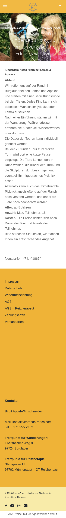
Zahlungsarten (15, 315)
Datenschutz (14, 288)
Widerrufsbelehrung (19, 295)
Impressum (13, 281)
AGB (8, 301)
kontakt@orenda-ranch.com (32, 422)
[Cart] (58, 6)
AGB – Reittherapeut (19, 308)
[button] (5, 6)
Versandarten (14, 322)
